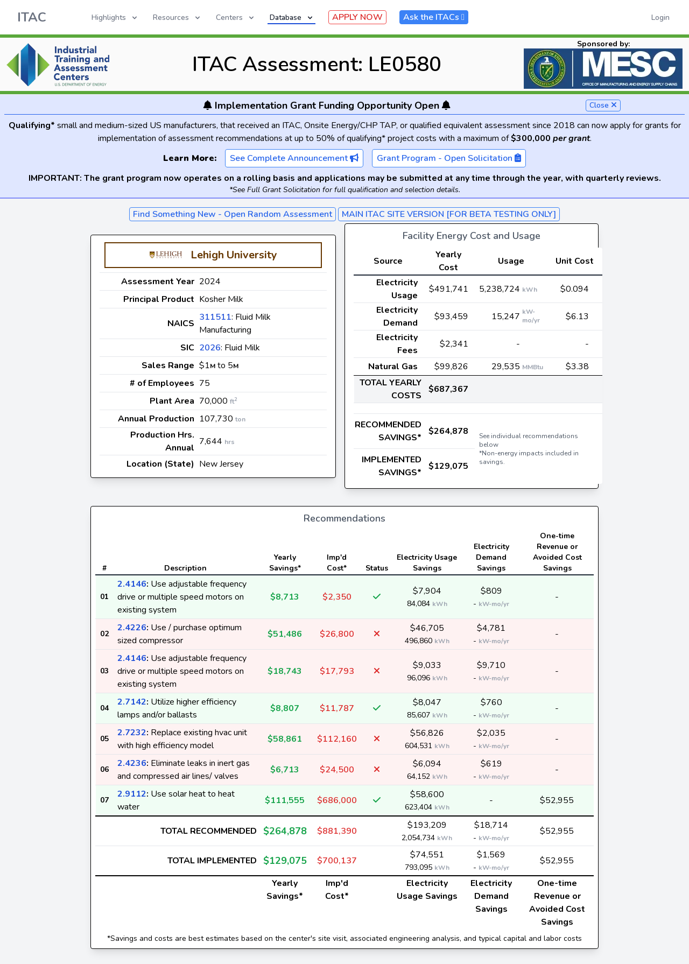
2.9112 (131, 794)
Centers (236, 17)
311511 (215, 317)
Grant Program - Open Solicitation (449, 158)
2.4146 (131, 584)
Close (603, 105)
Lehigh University (234, 255)
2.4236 (131, 763)
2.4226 (131, 628)
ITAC (31, 17)
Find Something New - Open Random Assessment (232, 214)
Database (292, 17)
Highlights (115, 17)
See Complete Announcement (294, 158)
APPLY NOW (357, 17)
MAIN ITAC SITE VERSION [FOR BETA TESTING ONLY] (449, 214)
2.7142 (131, 702)
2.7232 (131, 732)
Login (660, 17)
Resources (177, 17)
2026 (210, 348)
